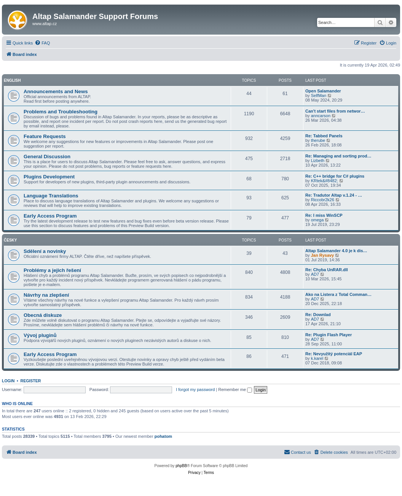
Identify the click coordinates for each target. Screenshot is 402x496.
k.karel (317, 358)
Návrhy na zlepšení (46, 295)
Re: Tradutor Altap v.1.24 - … (333, 195)
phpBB (181, 466)
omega (317, 220)
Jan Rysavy (322, 255)
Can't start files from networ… (335, 111)
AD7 (315, 274)
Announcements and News (56, 91)
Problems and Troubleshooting (60, 111)
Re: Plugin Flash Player (328, 334)
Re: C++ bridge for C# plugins (334, 176)
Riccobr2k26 (322, 199)
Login (8, 380)
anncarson (320, 115)
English (12, 80)
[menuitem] (42, 43)
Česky (10, 240)
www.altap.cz (44, 23)
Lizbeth (317, 160)
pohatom (163, 436)
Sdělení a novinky (45, 251)
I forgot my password (195, 389)
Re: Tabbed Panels (324, 136)
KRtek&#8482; (324, 180)
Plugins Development (49, 177)
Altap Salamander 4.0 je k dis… (336, 250)
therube (318, 140)
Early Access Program (50, 216)
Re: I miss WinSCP (324, 215)
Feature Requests (45, 136)
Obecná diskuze (43, 315)
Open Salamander (323, 91)
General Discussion (47, 156)
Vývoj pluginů (40, 335)
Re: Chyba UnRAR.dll (326, 269)
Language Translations (51, 196)
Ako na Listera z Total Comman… (338, 294)
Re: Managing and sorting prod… (338, 156)
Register (31, 380)
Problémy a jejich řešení (52, 270)
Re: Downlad (318, 314)
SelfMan (318, 95)
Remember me (235, 389)
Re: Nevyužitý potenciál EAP (333, 353)
